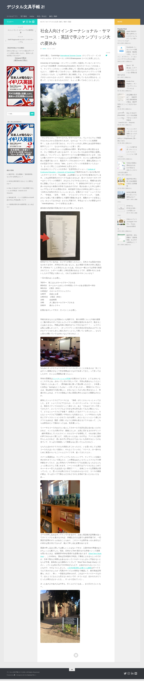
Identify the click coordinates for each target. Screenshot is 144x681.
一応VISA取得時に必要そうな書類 (86, 570)
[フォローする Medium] (33, 22)
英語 (71, 22)
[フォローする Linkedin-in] (30, 22)
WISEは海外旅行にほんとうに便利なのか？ (131, 194)
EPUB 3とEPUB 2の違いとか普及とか (131, 208)
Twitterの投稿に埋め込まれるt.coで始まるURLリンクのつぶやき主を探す (127, 167)
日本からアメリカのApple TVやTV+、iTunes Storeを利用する (127, 224)
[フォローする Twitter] (24, 22)
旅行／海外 (53, 16)
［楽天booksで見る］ (20, 60)
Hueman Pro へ (31, 677)
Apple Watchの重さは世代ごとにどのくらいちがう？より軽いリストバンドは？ (127, 36)
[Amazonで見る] (20, 58)
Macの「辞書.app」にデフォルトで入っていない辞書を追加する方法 (127, 70)
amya (44, 48)
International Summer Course (71, 55)
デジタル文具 (54, 22)
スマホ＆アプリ (12, 16)
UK (47, 22)
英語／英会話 (41, 16)
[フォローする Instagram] (27, 22)
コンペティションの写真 (62, 381)
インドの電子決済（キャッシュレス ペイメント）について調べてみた (127, 151)
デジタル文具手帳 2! (26, 7)
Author (32, 16)
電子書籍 (23, 16)
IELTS (42, 22)
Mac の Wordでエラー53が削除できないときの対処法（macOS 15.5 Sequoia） (20, 190)
